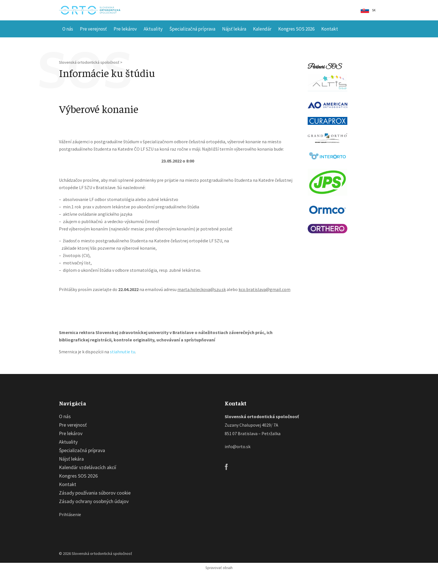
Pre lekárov (125, 29)
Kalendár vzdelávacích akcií (87, 467)
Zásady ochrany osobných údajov (94, 501)
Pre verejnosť (93, 29)
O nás (67, 29)
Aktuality (153, 29)
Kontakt (329, 29)
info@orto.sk (237, 446)
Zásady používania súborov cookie (95, 493)
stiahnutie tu (122, 351)
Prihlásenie (70, 514)
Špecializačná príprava (192, 29)
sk (374, 10)
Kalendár (262, 29)
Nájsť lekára (234, 29)
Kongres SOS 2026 (296, 29)
